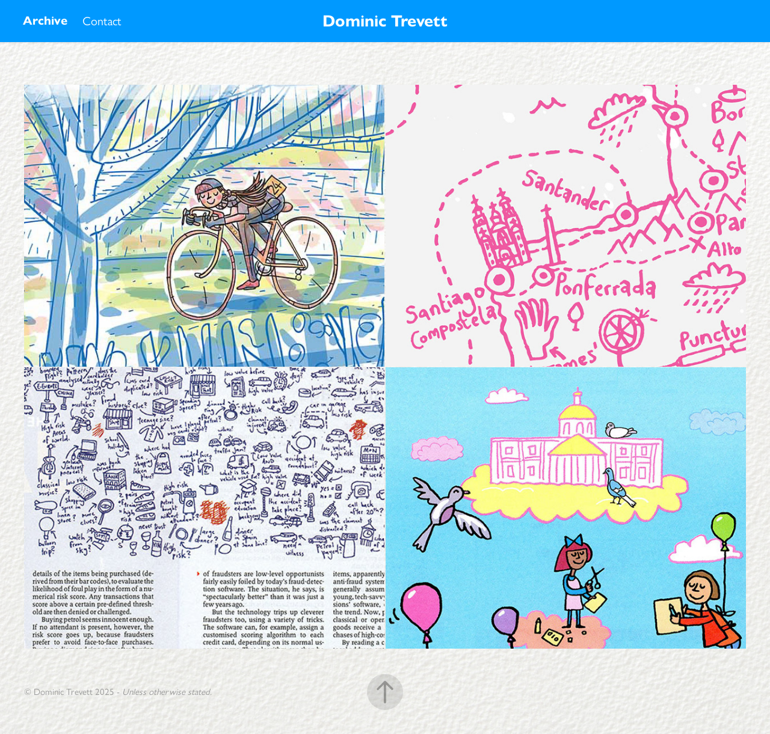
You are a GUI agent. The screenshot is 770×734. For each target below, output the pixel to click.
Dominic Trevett (385, 21)
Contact (102, 21)
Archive (45, 20)
